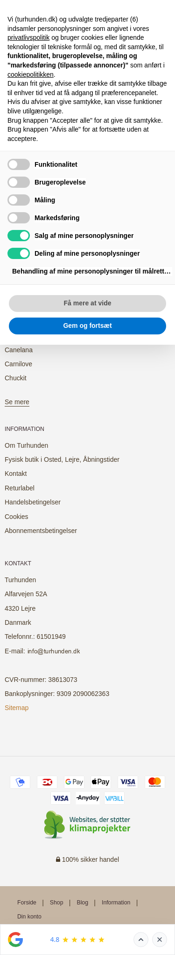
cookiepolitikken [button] (30, 74)
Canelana (19, 350)
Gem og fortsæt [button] (87, 325)
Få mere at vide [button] (88, 303)
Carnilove (18, 364)
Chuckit (16, 378)
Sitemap (16, 707)
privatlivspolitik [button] (28, 37)
